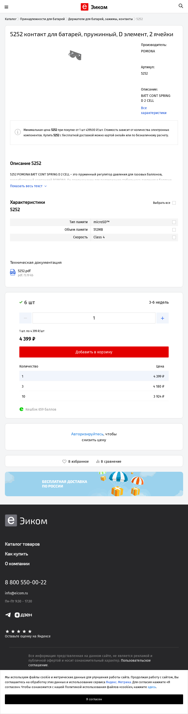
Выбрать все (164, 203)
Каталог (11, 19)
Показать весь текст (26, 186)
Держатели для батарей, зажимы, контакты (100, 19)
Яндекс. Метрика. (119, 682)
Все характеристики (153, 110)
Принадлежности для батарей (42, 19)
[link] (132, 222)
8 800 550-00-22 (26, 582)
